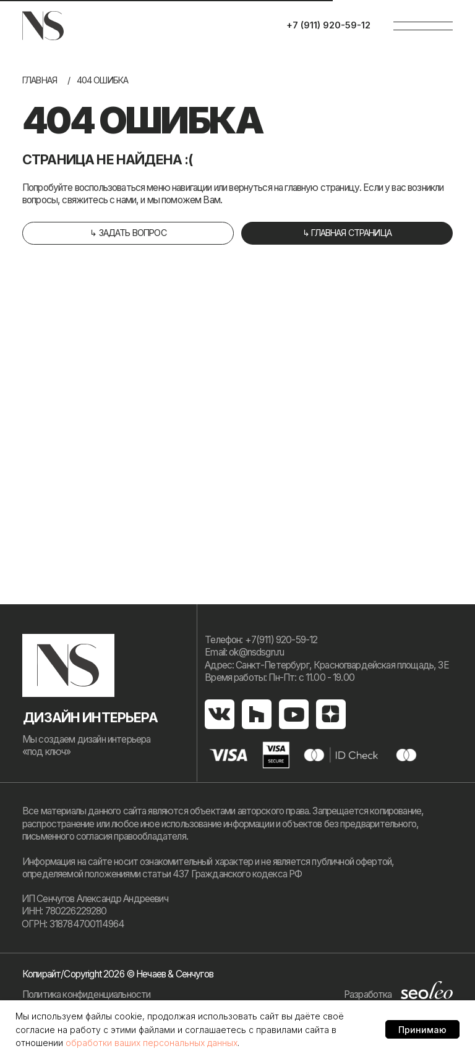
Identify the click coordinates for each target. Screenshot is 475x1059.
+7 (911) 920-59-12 (328, 25)
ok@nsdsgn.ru (256, 652)
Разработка (368, 994)
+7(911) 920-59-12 (281, 640)
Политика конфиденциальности (86, 994)
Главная (39, 80)
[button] (128, 233)
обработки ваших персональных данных (152, 1042)
